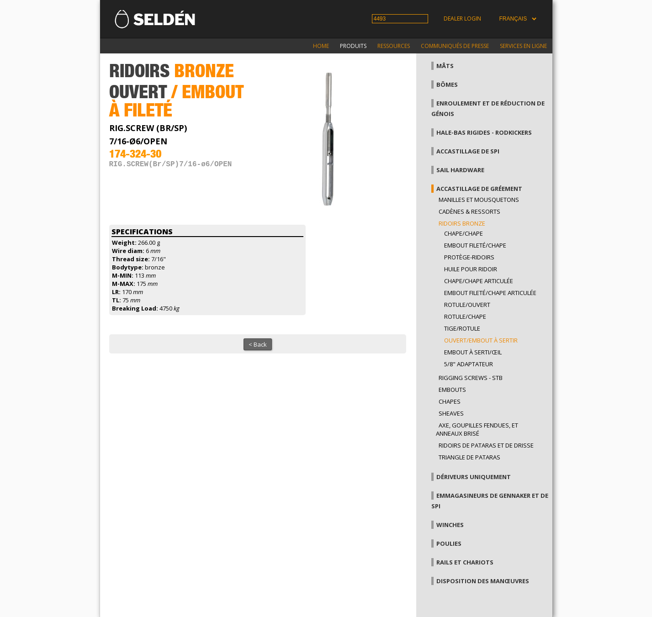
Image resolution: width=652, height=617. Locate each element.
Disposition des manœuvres (482, 581)
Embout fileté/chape (475, 245)
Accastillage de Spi (467, 151)
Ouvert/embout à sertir (481, 340)
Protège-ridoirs (469, 257)
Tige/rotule (462, 328)
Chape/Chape (463, 233)
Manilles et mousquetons (479, 199)
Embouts (452, 389)
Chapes (450, 401)
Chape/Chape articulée (478, 281)
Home (321, 46)
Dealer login (462, 18)
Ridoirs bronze (462, 223)
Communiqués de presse (455, 46)
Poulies (448, 543)
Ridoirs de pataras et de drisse (486, 445)
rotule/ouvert (467, 305)
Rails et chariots (464, 562)
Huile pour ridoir (470, 269)
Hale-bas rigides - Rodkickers (484, 132)
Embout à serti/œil (473, 352)
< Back (258, 344)
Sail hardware (460, 170)
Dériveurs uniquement (473, 477)
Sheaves (451, 413)
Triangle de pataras (469, 457)
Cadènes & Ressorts (469, 211)
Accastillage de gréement (479, 189)
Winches (450, 525)
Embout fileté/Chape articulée (490, 293)
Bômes (447, 84)
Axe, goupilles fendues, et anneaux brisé (477, 429)
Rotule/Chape (465, 316)
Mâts (445, 66)
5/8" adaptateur (468, 364)
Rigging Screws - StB (471, 378)
